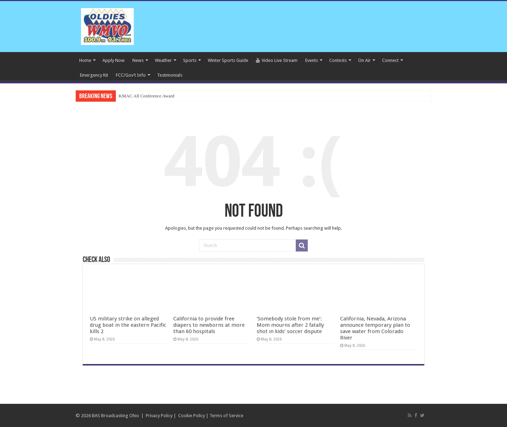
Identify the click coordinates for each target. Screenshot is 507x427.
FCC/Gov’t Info (131, 75)
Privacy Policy (159, 415)
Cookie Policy (191, 415)
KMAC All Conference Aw (143, 95)
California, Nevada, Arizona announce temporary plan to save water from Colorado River (375, 328)
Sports (189, 60)
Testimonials (169, 75)
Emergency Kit (94, 75)
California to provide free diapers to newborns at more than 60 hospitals (209, 325)
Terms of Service (226, 415)
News (138, 60)
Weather (163, 60)
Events (311, 60)
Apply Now (113, 60)
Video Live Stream (277, 60)
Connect (390, 60)
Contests (338, 60)
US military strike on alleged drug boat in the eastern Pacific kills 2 (128, 325)
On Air (364, 60)
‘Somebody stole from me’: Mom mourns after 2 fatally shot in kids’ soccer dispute (290, 325)
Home (85, 60)
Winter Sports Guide (228, 60)
